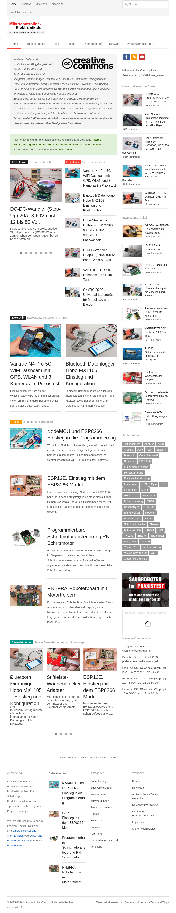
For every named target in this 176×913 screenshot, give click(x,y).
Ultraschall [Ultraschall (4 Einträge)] (130, 541)
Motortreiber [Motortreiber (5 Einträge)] (131, 495)
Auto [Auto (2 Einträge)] (140, 449)
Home (13, 4)
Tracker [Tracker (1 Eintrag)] (142, 535)
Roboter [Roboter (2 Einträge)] (150, 512)
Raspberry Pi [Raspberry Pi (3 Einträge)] (131, 507)
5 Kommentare (153, 383)
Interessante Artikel (134, 217)
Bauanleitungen (35, 43)
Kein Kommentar (131, 157)
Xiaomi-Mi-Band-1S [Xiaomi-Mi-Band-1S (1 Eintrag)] (135, 558)
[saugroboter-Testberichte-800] (145, 606)
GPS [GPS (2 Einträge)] (144, 484)
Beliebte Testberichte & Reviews (145, 612)
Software (114, 43)
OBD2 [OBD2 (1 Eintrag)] (150, 501)
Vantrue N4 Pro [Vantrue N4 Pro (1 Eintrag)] (152, 547)
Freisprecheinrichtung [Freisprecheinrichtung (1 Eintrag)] (137, 478)
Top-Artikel (96, 833)
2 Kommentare (153, 204)
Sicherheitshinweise (144, 828)
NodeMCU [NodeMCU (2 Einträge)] (149, 495)
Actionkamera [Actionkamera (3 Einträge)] (132, 443)
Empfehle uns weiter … (23, 12)
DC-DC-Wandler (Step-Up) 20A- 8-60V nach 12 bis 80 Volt (35, 215)
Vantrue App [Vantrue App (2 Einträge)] (131, 547)
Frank (125, 667)
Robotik (94, 813)
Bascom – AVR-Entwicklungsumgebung (156, 416)
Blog (56, 43)
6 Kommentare (130, 299)
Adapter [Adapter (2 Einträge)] (149, 443)
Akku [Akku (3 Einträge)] (161, 443)
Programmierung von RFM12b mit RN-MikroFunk (156, 312)
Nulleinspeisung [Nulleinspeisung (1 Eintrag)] (133, 501)
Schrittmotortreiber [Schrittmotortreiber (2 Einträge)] (135, 524)
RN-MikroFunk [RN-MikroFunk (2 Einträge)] (132, 512)
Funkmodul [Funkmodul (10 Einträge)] (130, 484)
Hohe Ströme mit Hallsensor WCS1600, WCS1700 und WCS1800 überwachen (99, 230)
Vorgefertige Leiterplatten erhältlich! (78, 144)
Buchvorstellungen (101, 787)
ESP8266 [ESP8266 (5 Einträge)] (145, 461)
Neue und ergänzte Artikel (138, 86)
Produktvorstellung (139, 43)
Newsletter (58, 4)
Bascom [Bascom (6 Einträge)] (161, 449)
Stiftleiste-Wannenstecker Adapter (64, 683)
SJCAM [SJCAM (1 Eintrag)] (149, 529)
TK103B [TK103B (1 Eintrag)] (129, 535)
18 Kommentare (154, 105)
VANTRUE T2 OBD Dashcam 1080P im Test (97, 275)
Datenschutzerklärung (145, 804)
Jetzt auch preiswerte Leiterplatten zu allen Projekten (156, 396)
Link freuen (64, 149)
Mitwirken (41, 4)
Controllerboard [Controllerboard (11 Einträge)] (148, 455)
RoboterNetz (14, 845)
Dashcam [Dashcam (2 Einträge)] (129, 461)
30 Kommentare (154, 236)
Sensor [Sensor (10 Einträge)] (154, 524)
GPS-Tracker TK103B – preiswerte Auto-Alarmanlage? (157, 229)
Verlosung (96, 846)
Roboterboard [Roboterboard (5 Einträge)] (132, 518)
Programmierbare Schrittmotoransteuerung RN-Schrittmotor (79, 536)
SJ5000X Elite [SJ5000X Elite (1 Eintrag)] (132, 529)
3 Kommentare (130, 129)
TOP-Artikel (19, 162)
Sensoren (72, 43)
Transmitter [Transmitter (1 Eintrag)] (157, 535)
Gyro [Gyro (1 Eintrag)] (154, 484)
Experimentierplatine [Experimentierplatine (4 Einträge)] (136, 466)
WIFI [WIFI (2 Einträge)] (153, 552)
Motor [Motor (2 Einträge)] (144, 489)
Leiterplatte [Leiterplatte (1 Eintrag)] (130, 489)
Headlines (72, 162)
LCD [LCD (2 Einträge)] (163, 484)
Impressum (138, 822)
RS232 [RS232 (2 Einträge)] (148, 518)
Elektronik (18, 317)
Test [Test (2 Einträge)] (160, 529)
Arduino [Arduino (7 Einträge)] (128, 449)
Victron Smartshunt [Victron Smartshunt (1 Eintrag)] (135, 552)
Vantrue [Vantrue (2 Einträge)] (145, 541)
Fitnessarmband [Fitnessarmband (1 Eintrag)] (133, 472)
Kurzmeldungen (99, 800)
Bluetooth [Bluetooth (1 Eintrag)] (129, 455)
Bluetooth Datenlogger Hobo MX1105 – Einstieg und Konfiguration (26, 690)
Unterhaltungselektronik (104, 840)
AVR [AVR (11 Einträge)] (149, 449)
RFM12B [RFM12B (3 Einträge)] (149, 507)
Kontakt (26, 4)
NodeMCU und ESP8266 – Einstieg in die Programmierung (73, 793)
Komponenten (93, 43)
